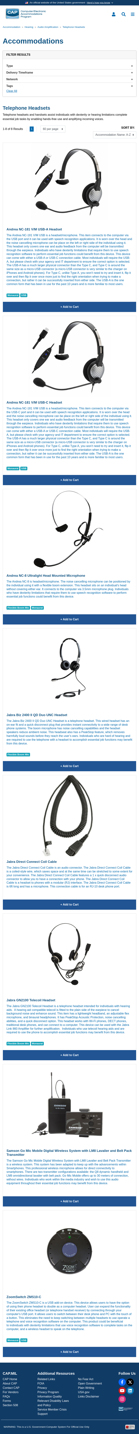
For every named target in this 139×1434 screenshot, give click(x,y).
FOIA (40, 1383)
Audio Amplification (47, 27)
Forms (7, 1400)
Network (69, 79)
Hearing (29, 27)
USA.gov (83, 1392)
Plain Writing (86, 1387)
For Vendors (10, 1392)
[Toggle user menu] (113, 14)
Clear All (11, 91)
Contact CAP (11, 1387)
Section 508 (10, 1405)
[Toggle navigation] (132, 14)
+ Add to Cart (89, 307)
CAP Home (10, 1379)
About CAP (10, 1383)
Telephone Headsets (74, 27)
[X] (130, 1382)
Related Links (46, 1379)
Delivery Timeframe (69, 72)
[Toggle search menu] (123, 14)
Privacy (42, 1387)
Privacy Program (48, 1392)
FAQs (6, 1396)
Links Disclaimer (88, 1396)
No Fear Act (85, 1379)
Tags (69, 85)
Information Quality (49, 1396)
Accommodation (11, 27)
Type (69, 65)
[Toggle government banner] (69, 2)
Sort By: (128, 127)
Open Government (90, 1383)
